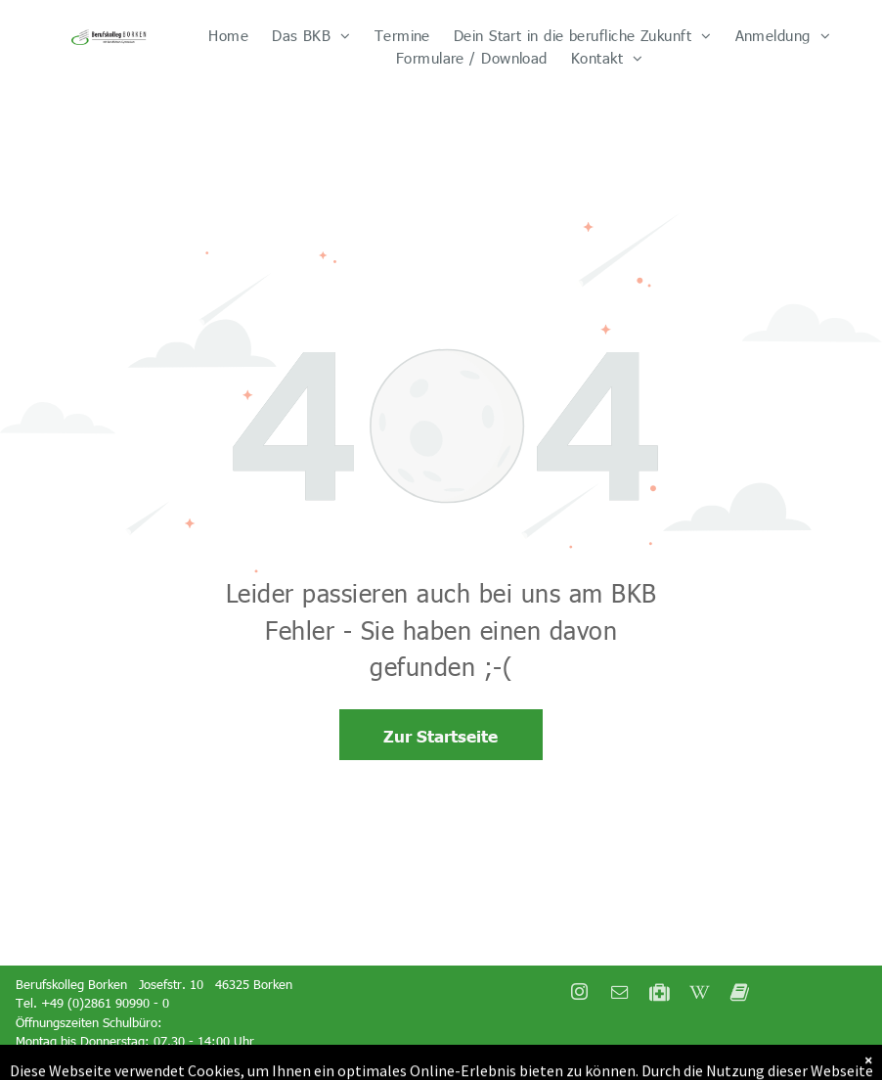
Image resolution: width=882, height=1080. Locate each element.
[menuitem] (228, 35)
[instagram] (579, 994)
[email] (619, 994)
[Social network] (659, 994)
